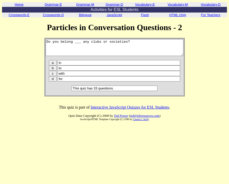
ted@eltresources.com (144, 119)
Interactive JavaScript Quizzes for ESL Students (130, 110)
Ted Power (121, 119)
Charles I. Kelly (141, 122)
